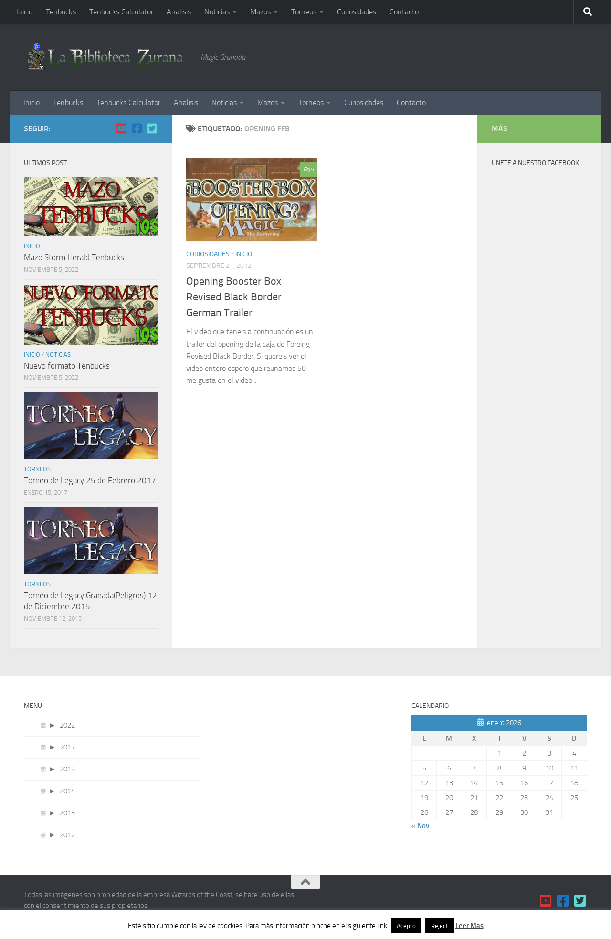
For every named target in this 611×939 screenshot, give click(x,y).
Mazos (260, 11)
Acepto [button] (406, 925)
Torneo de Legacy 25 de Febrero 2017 (90, 480)
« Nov (420, 826)
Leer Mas (469, 925)
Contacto (404, 11)
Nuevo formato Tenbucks (67, 365)
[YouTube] (121, 128)
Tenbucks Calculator (121, 11)
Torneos (303, 11)
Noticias (217, 11)
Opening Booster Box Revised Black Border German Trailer (234, 297)
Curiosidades (356, 11)
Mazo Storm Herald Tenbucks (74, 257)
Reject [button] (439, 925)
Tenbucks (61, 11)
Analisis (179, 11)
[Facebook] (136, 128)
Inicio (24, 11)
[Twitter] (152, 128)
